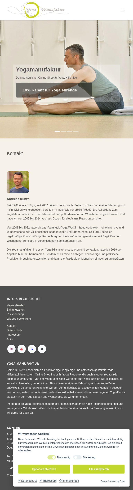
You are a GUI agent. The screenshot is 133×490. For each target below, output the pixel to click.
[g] (32, 349)
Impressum (13, 334)
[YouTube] (21, 349)
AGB (10, 339)
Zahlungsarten (15, 309)
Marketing (89, 457)
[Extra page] (42, 349)
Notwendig (63, 457)
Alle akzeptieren (98, 469)
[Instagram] (11, 349)
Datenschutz (14, 330)
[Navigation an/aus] (122, 10)
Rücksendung (15, 314)
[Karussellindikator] (57, 131)
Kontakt (11, 325)
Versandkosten (16, 305)
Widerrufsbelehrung (19, 318)
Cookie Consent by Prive (113, 481)
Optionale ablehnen (44, 469)
